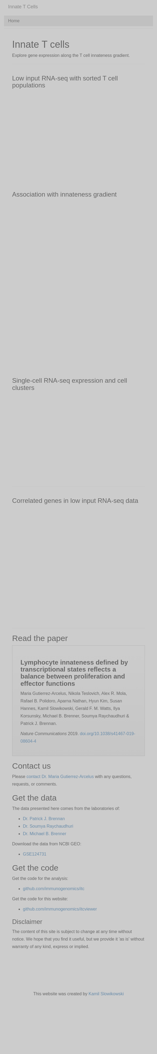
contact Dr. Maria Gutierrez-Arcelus (60, 776)
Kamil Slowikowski (106, 994)
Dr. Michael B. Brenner (44, 833)
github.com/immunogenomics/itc (54, 888)
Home (14, 21)
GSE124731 (34, 854)
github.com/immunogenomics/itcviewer (60, 909)
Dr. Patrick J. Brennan (44, 818)
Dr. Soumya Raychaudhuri (48, 826)
